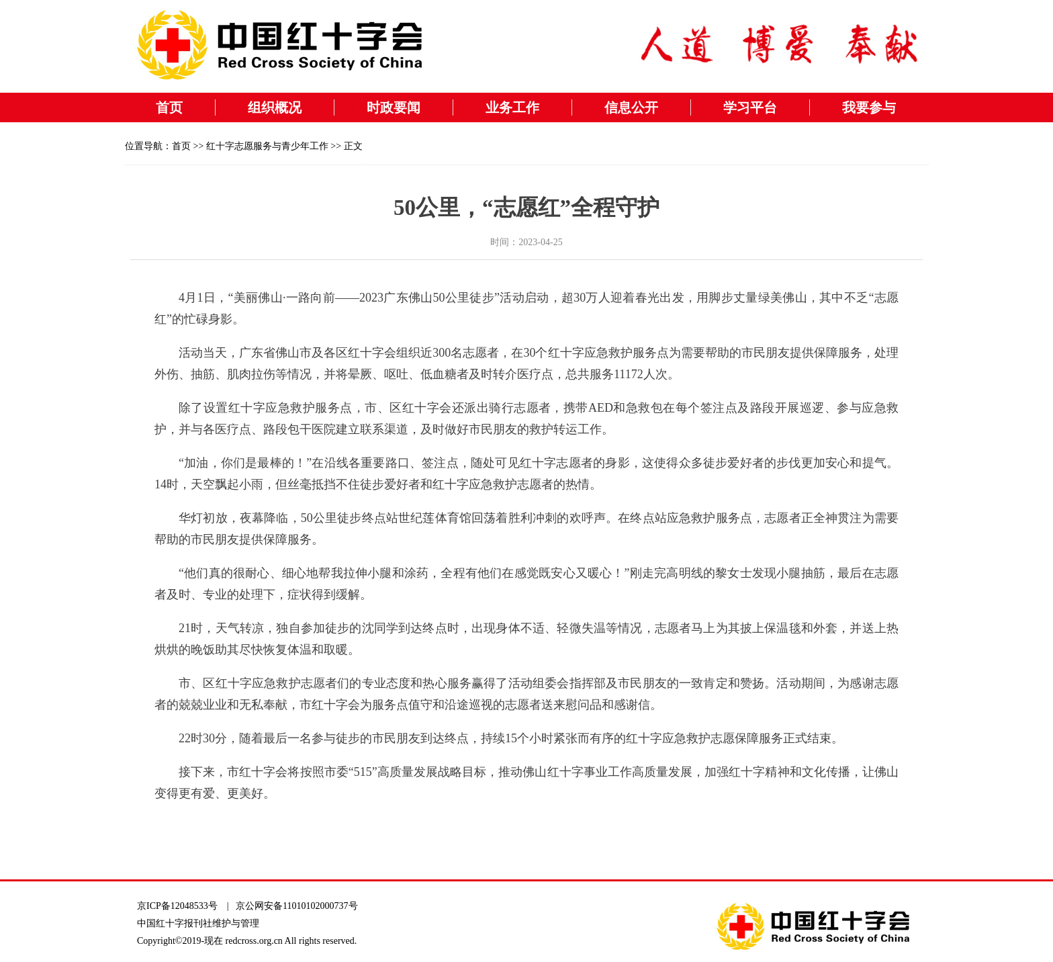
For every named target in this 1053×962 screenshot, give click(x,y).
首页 (169, 107)
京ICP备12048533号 (177, 906)
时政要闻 (393, 107)
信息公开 (631, 107)
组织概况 (275, 107)
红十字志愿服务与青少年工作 (267, 146)
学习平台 (750, 107)
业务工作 (512, 107)
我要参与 (869, 107)
